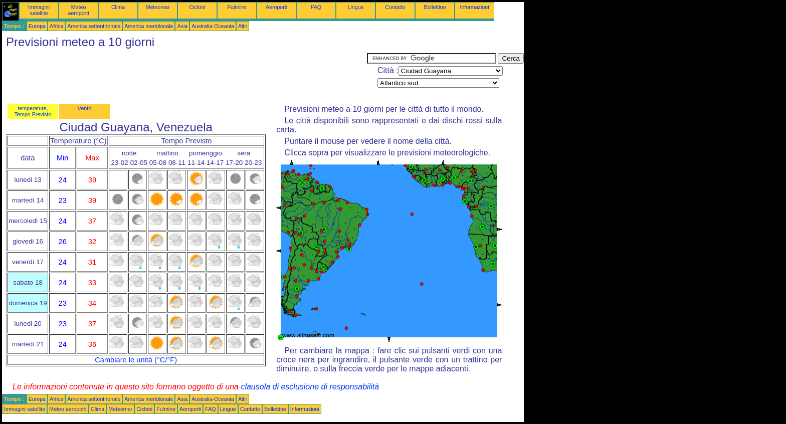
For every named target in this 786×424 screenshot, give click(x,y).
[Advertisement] (184, 75)
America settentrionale (93, 26)
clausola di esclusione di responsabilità (310, 386)
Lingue (356, 7)
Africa (56, 26)
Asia (182, 26)
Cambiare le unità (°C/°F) (136, 360)
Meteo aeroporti (78, 10)
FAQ (316, 7)
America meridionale (148, 26)
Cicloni (197, 7)
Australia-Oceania (212, 26)
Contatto (395, 7)
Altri (242, 26)
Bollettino (435, 7)
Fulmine (237, 7)
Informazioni (474, 7)
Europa (37, 26)
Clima (118, 7)
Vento (84, 108)
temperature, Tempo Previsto (33, 111)
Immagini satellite (39, 10)
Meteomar (158, 7)
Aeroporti (276, 7)
